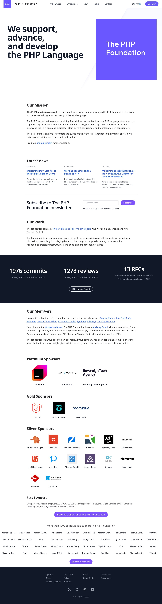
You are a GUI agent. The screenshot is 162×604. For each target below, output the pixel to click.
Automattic (113, 318)
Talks (96, 4)
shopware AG (54, 503)
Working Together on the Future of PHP (77, 172)
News (86, 4)
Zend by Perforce (106, 321)
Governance (106, 578)
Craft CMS (125, 318)
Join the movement (81, 561)
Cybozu (108, 467)
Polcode (88, 503)
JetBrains (31, 321)
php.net (135, 4)
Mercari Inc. (127, 447)
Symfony (81, 321)
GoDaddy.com (58, 417)
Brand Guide (88, 578)
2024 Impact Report (81, 289)
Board (85, 574)
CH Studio (53, 486)
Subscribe (127, 202)
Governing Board (53, 327)
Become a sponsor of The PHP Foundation (81, 514)
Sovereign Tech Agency (95, 384)
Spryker (80, 503)
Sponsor (152, 4)
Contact (108, 4)
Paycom (43, 506)
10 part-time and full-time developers (72, 228)
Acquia (103, 318)
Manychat (127, 467)
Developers (106, 574)
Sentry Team (90, 467)
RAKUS (119, 503)
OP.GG (64, 503)
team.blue (81, 417)
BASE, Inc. (97, 503)
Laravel (40, 321)
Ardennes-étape (67, 506)
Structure (68, 574)
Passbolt (35, 486)
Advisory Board (100, 327)
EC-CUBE (72, 503)
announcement (44, 142)
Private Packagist (67, 321)
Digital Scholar (109, 503)
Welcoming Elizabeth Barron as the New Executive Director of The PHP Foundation (118, 173)
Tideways (91, 321)
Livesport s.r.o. (33, 503)
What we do (72, 4)
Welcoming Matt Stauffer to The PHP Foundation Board (41, 172)
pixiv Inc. (53, 467)
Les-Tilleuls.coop (35, 467)
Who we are (55, 4)
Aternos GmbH (72, 467)
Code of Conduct (53, 581)
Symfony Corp (108, 447)
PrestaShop (51, 321)
